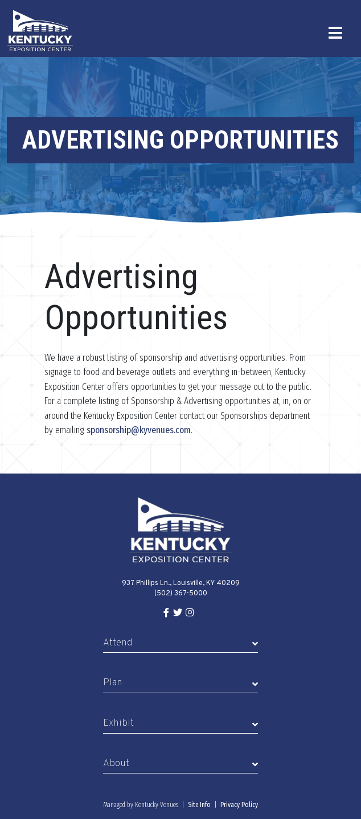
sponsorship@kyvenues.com (139, 430)
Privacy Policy (239, 805)
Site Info (199, 805)
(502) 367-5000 (180, 593)
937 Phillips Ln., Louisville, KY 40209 (181, 583)
